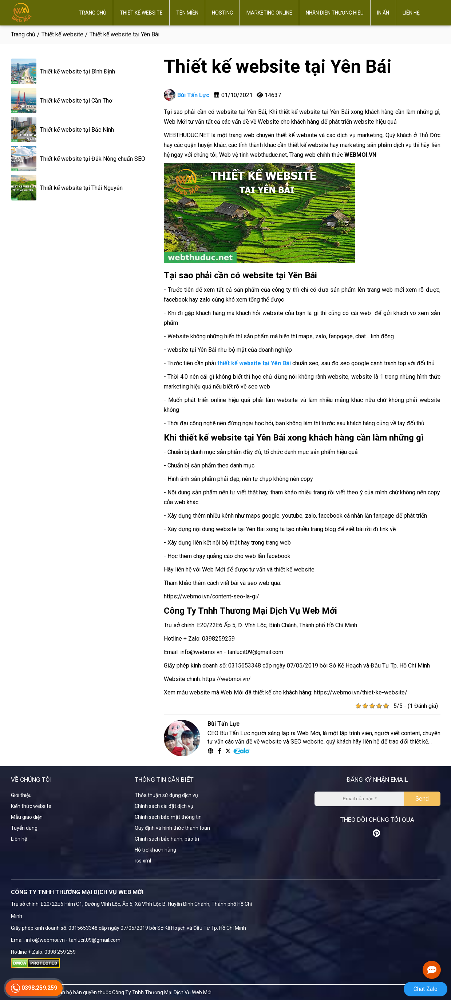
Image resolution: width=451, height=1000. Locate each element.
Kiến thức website (31, 806)
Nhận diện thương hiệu (335, 13)
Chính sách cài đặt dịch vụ (164, 806)
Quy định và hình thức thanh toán (172, 828)
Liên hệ (411, 13)
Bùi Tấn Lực (186, 95)
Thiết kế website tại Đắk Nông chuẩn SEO (92, 158)
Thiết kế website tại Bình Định (77, 71)
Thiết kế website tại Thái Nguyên (81, 187)
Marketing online (269, 13)
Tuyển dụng (24, 828)
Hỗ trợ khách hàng (155, 850)
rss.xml (143, 861)
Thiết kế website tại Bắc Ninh (77, 129)
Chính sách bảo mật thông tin (168, 817)
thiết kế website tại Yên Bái (254, 363)
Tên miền (187, 13)
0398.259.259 (34, 990)
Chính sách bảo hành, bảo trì (167, 839)
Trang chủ (92, 13)
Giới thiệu (21, 795)
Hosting (222, 13)
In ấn (383, 13)
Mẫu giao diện (27, 817)
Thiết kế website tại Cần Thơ (76, 100)
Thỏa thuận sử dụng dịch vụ (166, 795)
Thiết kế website (141, 13)
